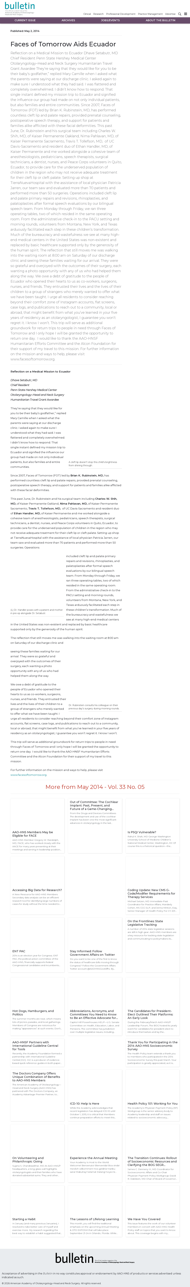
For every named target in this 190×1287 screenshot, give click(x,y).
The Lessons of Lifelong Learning (94, 1219)
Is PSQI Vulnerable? (142, 832)
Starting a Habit (24, 1219)
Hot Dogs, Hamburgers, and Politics (33, 1012)
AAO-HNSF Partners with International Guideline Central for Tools (35, 1046)
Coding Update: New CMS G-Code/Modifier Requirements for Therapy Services (151, 893)
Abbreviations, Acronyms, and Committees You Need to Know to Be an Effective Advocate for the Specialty (93, 1014)
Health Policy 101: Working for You (153, 1103)
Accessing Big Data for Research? (37, 890)
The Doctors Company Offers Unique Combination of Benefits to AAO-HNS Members (36, 1077)
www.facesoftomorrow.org (29, 774)
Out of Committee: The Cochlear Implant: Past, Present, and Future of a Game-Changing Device (94, 805)
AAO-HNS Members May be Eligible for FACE (32, 834)
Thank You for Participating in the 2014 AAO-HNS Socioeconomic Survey (153, 1046)
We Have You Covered (144, 1219)
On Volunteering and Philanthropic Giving (28, 1159)
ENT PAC (18, 951)
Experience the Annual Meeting (93, 1158)
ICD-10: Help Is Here (84, 1103)
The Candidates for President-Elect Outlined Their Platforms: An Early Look (150, 1014)
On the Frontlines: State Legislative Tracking (145, 923)
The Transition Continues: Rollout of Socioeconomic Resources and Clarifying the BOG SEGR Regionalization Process (152, 1161)
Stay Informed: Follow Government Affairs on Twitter (92, 953)
